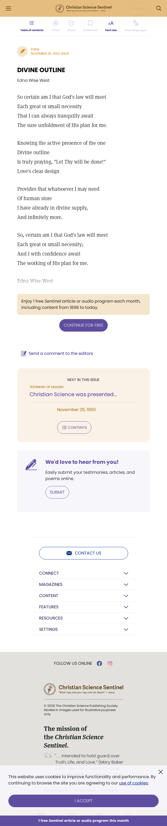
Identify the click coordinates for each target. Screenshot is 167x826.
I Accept (84, 801)
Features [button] (48, 607)
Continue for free (83, 325)
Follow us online (73, 663)
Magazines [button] (50, 584)
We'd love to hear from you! (82, 462)
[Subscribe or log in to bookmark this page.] (90, 26)
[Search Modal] (158, 8)
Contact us (83, 553)
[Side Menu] (8, 8)
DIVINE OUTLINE (41, 70)
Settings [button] (48, 629)
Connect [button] (49, 573)
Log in (138, 8)
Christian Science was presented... (73, 394)
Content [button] (48, 596)
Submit (57, 492)
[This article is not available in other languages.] (136, 26)
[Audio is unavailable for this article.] (56, 26)
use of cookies (133, 783)
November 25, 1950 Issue (50, 53)
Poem (35, 49)
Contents (74, 427)
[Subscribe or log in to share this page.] (71, 26)
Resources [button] (51, 618)
